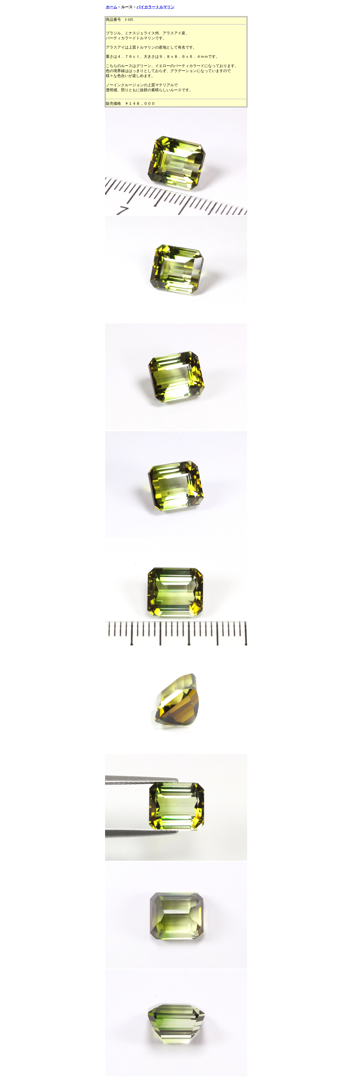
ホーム (111, 7)
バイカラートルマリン (155, 7)
